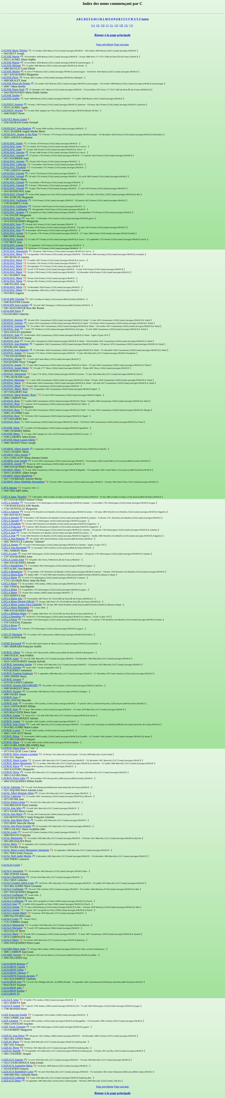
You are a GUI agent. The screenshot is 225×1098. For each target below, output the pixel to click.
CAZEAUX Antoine (12, 1059)
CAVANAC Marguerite (13, 373)
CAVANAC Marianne (13, 379)
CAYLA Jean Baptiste (13, 538)
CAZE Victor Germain (13, 1026)
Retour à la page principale (112, 35)
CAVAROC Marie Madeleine (17, 475)
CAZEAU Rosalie (11, 1050)
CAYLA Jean (8, 532)
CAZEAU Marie (10, 1041)
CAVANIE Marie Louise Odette (18, 439)
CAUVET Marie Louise (14, 119)
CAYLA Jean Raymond (13, 547)
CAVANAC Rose (10, 400)
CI (107, 25)
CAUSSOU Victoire (12, 110)
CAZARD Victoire (11, 954)
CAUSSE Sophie (10, 95)
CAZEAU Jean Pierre (13, 1035)
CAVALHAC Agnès (12, 143)
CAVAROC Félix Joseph (14, 454)
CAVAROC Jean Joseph (14, 460)
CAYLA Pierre (9, 619)
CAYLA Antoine (10, 502)
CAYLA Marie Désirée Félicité (18, 601)
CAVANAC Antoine (12, 320)
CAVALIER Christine (12, 299)
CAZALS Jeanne (10, 907)
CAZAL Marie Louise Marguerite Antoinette (25, 850)
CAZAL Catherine (11, 796)
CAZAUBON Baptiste (13, 963)
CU (126, 25)
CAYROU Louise (10, 730)
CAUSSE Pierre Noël (12, 89)
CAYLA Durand (10, 517)
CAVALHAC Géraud (12, 173)
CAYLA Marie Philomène (15, 607)
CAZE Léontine (9, 1020)
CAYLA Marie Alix (11, 598)
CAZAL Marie (9, 844)
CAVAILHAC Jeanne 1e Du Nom (19, 134)
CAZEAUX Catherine (13, 1077)
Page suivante (121, 44)
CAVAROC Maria (11, 469)
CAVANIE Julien (10, 427)
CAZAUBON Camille (13, 966)
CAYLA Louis (9, 553)
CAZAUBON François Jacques (18, 975)
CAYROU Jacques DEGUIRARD (19, 685)
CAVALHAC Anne (11, 146)
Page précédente (104, 44)
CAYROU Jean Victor (13, 724)
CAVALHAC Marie (11, 254)
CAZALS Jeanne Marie (14, 913)
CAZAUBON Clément (13, 972)
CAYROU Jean (9, 697)
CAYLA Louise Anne (12, 559)
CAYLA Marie (9, 577)
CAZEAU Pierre (10, 1047)
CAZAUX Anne (10, 999)
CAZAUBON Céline (12, 969)
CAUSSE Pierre (10, 77)
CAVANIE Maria (10, 433)
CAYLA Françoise (11, 526)
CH (103, 25)
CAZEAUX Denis (11, 1080)
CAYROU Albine (10, 652)
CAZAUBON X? (10, 993)
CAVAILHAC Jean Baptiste (16, 128)
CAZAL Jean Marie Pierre (15, 820)
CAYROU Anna (10, 658)
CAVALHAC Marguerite (14, 251)
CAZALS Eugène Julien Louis (17, 883)
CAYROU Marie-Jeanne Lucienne (19, 754)
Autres (145, 19)
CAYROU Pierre (10, 766)
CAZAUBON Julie (11, 987)
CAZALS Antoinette (12, 871)
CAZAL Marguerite (12, 838)
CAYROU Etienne (11, 667)
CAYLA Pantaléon (11, 616)
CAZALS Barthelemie (13, 877)
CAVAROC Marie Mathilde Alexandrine (23, 481)
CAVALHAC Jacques (12, 212)
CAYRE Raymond (11, 643)
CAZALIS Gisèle (10, 865)
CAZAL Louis (9, 832)
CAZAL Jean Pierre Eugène (16, 826)
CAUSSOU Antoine (12, 104)
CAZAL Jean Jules (11, 808)
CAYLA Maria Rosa (12, 574)
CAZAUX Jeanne (10, 1005)
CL (111, 25)
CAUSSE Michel (10, 71)
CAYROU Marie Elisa (13, 748)
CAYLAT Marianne (11, 634)
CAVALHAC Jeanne (12, 233)
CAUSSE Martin (10, 56)
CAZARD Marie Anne (13, 948)
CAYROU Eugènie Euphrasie (17, 673)
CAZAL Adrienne (10, 787)
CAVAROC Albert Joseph (15, 448)
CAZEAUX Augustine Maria (17, 1065)
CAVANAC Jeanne (11, 353)
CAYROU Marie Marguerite (16, 763)
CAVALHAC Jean (11, 218)
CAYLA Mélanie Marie (13, 613)
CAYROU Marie (10, 736)
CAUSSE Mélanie (11, 65)
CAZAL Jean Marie (11, 814)
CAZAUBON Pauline (13, 990)
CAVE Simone (9, 487)
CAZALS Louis (9, 918)
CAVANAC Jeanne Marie (15, 367)
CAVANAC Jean (10, 329)
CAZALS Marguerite (12, 924)
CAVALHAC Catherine (13, 164)
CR (121, 25)
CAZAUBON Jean (11, 981)
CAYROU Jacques (11, 679)
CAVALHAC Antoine (12, 152)
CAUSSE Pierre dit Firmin (15, 83)
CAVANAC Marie (11, 382)
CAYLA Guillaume (11, 529)
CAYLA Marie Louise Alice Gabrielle (21, 604)
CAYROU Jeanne (10, 715)
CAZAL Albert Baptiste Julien (17, 793)
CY (131, 25)
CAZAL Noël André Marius (16, 856)
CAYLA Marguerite (12, 571)
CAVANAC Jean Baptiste (15, 344)
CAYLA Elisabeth (11, 523)
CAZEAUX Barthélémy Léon (17, 1071)
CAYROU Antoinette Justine (16, 664)
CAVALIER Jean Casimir (15, 305)
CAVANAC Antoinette (13, 326)
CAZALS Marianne (12, 927)
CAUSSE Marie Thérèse (14, 50)
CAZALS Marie (10, 933)
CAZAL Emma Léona (13, 802)
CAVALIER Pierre (11, 311)
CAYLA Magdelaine (12, 565)
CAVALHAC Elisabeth (13, 167)
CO (116, 25)
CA (93, 25)
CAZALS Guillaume (12, 889)
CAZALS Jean (9, 904)
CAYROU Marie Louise (14, 760)
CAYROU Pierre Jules (13, 778)
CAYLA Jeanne (9, 544)
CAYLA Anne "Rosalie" (14, 496)
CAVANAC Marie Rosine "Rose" (19, 394)
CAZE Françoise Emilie (14, 1014)
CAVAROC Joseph (11, 463)
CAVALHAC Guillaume (14, 200)
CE (97, 25)
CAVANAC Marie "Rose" (15, 388)
